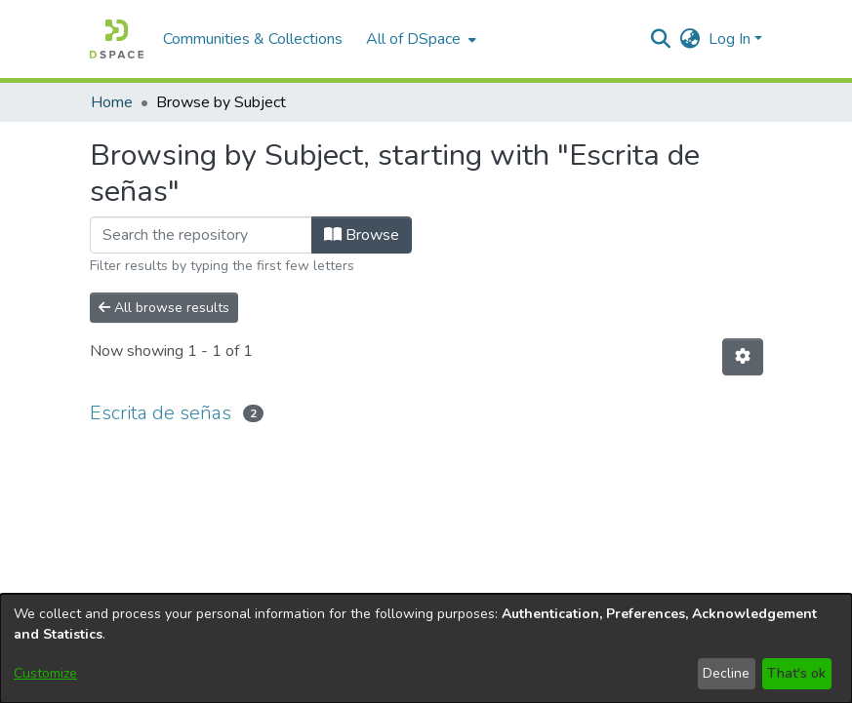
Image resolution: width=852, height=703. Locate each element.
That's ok (796, 673)
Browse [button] (361, 235)
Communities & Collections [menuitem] (253, 39)
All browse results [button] (164, 307)
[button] (116, 39)
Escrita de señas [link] (160, 413)
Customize (45, 673)
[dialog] (426, 648)
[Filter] (201, 235)
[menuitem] (419, 39)
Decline (726, 673)
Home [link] (112, 102)
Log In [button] (731, 39)
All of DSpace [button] (413, 39)
